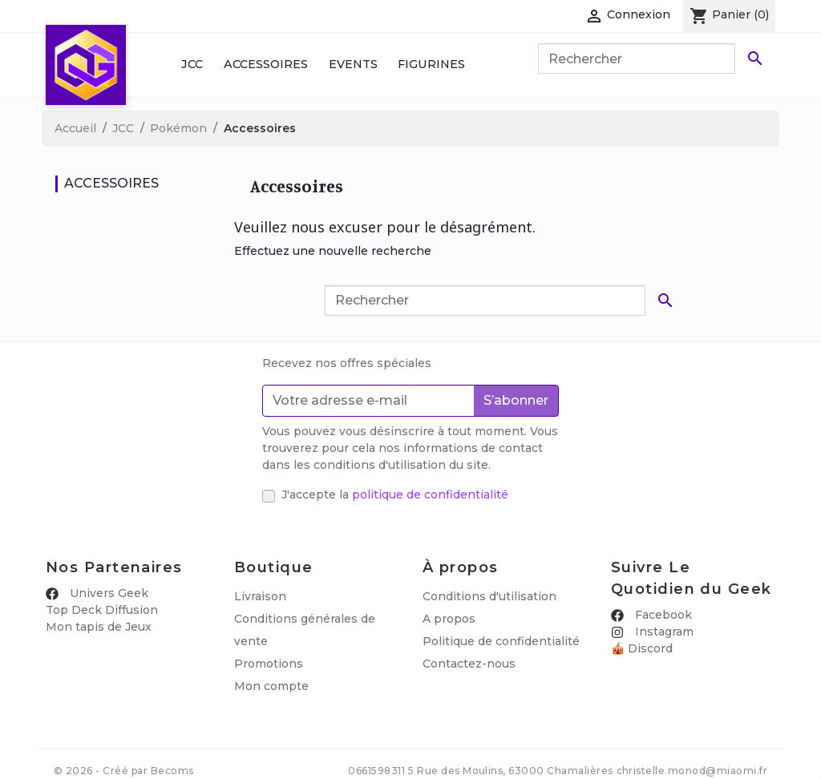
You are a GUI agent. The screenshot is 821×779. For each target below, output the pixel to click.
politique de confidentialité (430, 494)
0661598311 (376, 758)
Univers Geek (107, 593)
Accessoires (266, 64)
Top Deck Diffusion (102, 610)
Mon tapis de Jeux (99, 627)
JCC (192, 64)
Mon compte (271, 686)
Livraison (260, 596)
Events (353, 64)
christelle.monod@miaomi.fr (692, 758)
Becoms (172, 758)
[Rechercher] (636, 58)
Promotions (268, 663)
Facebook (662, 614)
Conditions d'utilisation (489, 596)
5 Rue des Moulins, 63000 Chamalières (510, 758)
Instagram (663, 631)
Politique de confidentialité (501, 641)
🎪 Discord (642, 648)
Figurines (431, 64)
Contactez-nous (469, 663)
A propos (449, 618)
